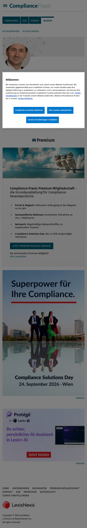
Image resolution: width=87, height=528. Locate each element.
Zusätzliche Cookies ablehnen (29, 110)
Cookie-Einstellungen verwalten (42, 120)
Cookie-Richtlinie (25, 98)
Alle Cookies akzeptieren (60, 110)
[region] (43, 100)
